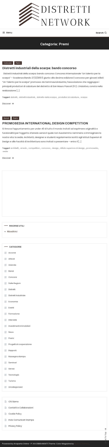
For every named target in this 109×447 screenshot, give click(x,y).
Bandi (6, 118)
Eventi (11, 307)
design (55, 148)
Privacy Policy (15, 426)
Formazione (14, 313)
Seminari (13, 362)
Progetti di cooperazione (20, 344)
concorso (45, 148)
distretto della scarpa (47, 97)
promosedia (92, 148)
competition (34, 148)
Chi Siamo (14, 401)
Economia (13, 301)
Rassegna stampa (17, 356)
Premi (18, 63)
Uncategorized (15, 387)
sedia (5, 151)
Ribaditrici (12, 231)
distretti (14, 97)
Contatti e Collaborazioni (21, 407)
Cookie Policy (15, 413)
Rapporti (12, 350)
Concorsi (8, 63)
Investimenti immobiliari (19, 326)
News (11, 332)
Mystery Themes (81, 443)
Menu (7, 32)
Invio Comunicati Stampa (21, 419)
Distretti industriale (17, 295)
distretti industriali (27, 97)
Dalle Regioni (15, 283)
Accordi (12, 252)
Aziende (12, 265)
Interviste (13, 320)
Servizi (11, 368)
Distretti (12, 289)
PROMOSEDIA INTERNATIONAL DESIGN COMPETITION (45, 123)
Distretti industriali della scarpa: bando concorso (39, 68)
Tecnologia (14, 374)
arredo (23, 148)
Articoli (12, 258)
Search (101, 32)
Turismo (12, 381)
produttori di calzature (68, 97)
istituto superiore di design (72, 148)
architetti (15, 148)
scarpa (84, 97)
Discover (8, 103)
